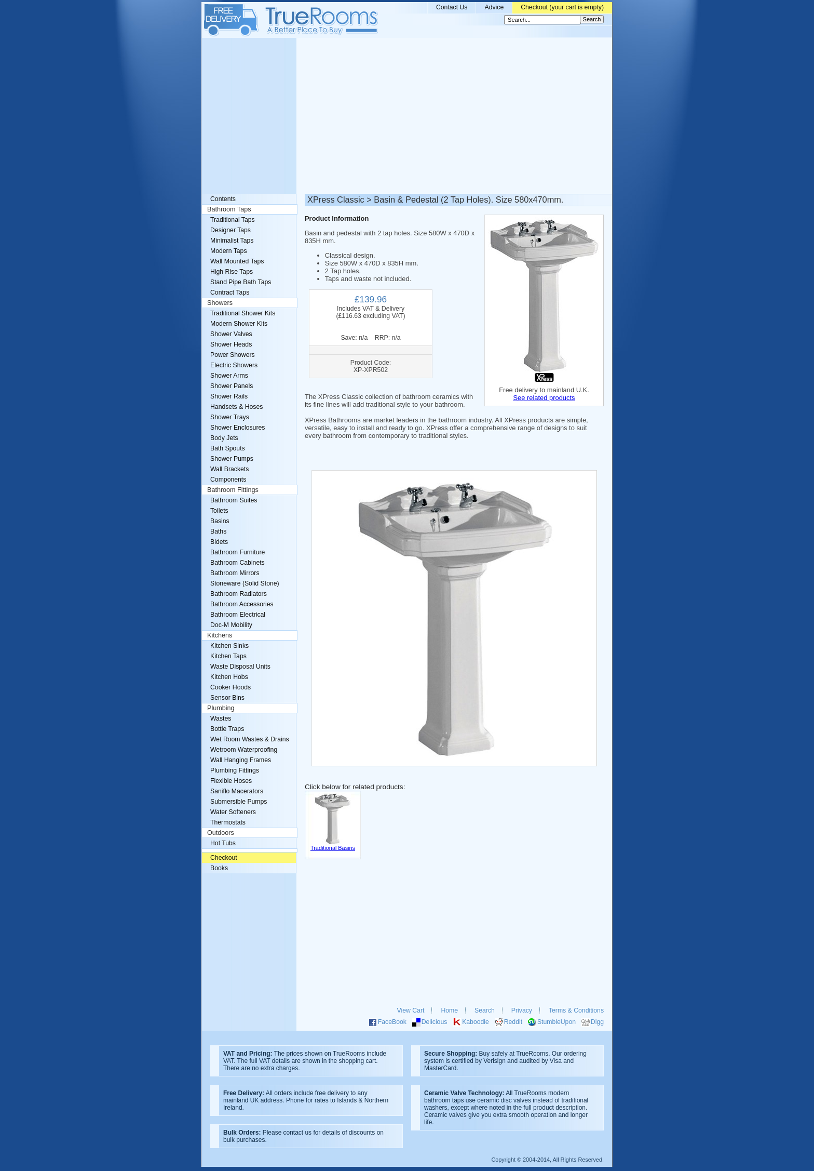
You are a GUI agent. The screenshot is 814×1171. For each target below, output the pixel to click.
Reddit (513, 1022)
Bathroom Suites (233, 500)
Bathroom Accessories (242, 604)
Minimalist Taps (231, 240)
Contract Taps (229, 292)
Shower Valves (231, 334)
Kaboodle (475, 1022)
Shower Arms (229, 375)
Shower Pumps (231, 458)
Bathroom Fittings (233, 490)
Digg (597, 1022)
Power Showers (232, 354)
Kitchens (219, 635)
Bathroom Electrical (237, 614)
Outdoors (220, 832)
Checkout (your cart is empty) (562, 7)
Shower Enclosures (237, 427)
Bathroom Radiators (238, 593)
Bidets (219, 541)
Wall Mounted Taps (237, 261)
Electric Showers (233, 365)
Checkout (223, 857)
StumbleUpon (556, 1022)
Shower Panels (231, 386)
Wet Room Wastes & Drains (249, 739)
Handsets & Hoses (236, 406)
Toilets (219, 510)
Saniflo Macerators (236, 791)
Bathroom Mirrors (235, 573)
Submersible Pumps (238, 801)
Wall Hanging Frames (240, 760)
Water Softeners (233, 812)
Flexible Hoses (231, 780)
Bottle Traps (227, 729)
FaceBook (392, 1022)
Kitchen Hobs (229, 677)
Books (219, 868)
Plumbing (221, 708)
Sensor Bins (227, 697)
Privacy (521, 1010)
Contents (223, 199)
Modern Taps (228, 251)
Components (228, 479)
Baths (218, 531)
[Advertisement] (407, 116)
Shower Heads (231, 344)
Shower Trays (229, 417)
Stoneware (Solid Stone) (244, 583)
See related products (544, 398)
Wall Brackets (229, 469)
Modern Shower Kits (238, 323)
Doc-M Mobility (231, 625)
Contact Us (452, 7)
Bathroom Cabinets (237, 562)
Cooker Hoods (230, 687)
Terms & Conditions (576, 1010)
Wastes (220, 718)
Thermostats (228, 822)
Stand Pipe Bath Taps (240, 282)
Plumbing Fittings (234, 770)
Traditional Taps (232, 219)
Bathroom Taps (229, 209)
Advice (494, 7)
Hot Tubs (223, 843)
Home (449, 1010)
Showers (220, 303)
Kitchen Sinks (229, 645)
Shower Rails (229, 396)
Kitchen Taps (228, 656)
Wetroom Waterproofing (243, 749)
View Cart (411, 1010)
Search (484, 1010)
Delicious (434, 1022)
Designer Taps (230, 230)
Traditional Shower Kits (242, 313)
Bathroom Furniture (237, 552)
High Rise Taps (231, 271)
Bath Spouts (227, 448)
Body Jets (224, 438)
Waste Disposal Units (240, 666)
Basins (219, 521)
